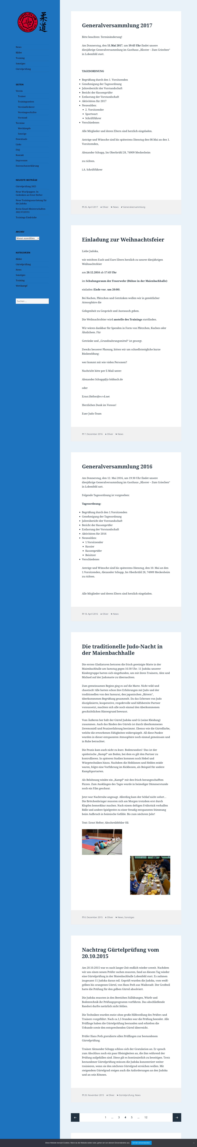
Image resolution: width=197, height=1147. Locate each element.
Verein (19, 90)
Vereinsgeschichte (27, 112)
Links (18, 144)
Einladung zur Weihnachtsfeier (123, 239)
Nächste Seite (177, 1117)
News (18, 47)
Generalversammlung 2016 (117, 466)
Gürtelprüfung (23, 69)
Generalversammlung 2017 (117, 25)
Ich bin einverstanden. (141, 1143)
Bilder (19, 52)
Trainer (22, 96)
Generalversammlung (134, 207)
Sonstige (22, 133)
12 (147, 1116)
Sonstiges (20, 63)
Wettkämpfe (24, 128)
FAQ (18, 149)
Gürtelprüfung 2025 (26, 186)
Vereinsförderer (26, 107)
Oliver (105, 207)
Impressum (21, 160)
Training (20, 58)
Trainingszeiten (26, 101)
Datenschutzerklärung (27, 165)
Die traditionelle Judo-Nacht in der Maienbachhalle (122, 649)
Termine (20, 123)
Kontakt (20, 155)
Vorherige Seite (75, 1117)
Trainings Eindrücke (26, 217)
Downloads (21, 139)
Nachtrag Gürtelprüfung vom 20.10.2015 (120, 953)
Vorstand (22, 117)
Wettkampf (21, 285)
